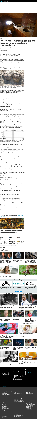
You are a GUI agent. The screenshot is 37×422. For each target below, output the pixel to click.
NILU (2, 417)
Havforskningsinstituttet (4, 402)
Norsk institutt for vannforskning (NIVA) (18, 415)
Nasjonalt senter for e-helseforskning (18, 399)
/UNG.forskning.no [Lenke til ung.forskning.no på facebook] (29, 372)
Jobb (33, 1)
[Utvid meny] (36, 1)
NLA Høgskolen (16, 390)
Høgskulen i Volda (4, 405)
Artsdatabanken (3, 392)
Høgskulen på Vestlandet (4, 406)
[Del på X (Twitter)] (2, 247)
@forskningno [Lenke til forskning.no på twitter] (29, 369)
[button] (35, 286)
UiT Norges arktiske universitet (29, 406)
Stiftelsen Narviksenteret (29, 401)
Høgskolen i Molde (4, 403)
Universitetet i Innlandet (29, 409)
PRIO (27, 391)
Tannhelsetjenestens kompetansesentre (30, 404)
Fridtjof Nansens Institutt (4, 400)
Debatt (26, 1)
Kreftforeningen (3, 410)
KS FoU (2, 409)
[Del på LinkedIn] (3, 247)
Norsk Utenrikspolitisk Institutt (17, 413)
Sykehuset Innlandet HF (29, 403)
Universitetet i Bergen (28, 408)
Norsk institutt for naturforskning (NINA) (18, 414)
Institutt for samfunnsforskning (5, 408)
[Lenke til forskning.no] (12, 1)
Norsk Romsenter (16, 412)
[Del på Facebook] (1, 247)
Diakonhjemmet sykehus (4, 393)
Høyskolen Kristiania (4, 407)
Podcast (31, 1)
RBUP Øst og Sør (28, 392)
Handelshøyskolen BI (4, 401)
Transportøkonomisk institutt (29, 405)
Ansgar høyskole (3, 390)
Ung (28, 1)
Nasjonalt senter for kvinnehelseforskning (18, 400)
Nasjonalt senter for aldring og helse (18, 398)
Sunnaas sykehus (28, 402)
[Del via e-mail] (4, 247)
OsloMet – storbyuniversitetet (17, 416)
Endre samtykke (4, 386)
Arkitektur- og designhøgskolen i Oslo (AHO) (7, 391)
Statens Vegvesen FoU (28, 400)
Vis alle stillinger (18, 291)
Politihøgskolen (28, 390)
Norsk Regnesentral (16, 411)
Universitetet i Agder (28, 407)
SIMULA (27, 395)
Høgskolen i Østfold (4, 404)
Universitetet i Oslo (28, 410)
